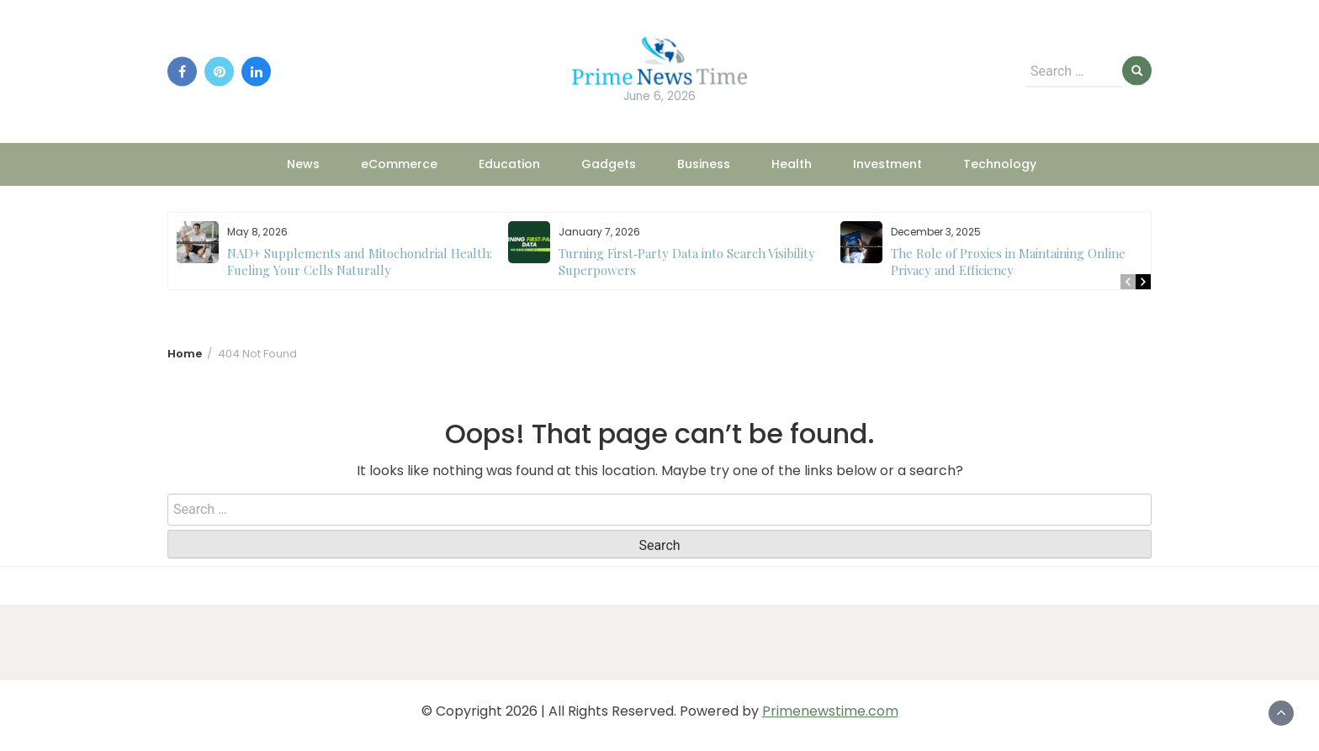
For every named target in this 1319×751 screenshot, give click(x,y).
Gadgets (608, 164)
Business (703, 164)
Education (509, 164)
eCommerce (399, 164)
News (303, 164)
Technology (999, 164)
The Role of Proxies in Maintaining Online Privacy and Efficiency (1008, 261)
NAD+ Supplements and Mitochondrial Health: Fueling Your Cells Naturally (359, 261)
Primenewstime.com (830, 711)
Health (791, 164)
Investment (887, 164)
